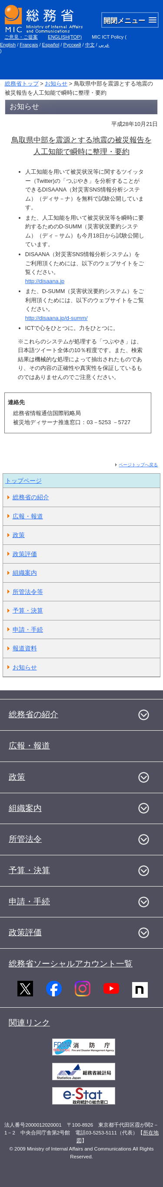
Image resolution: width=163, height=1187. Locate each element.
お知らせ (56, 83)
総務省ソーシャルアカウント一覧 (71, 963)
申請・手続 (28, 629)
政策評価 (25, 554)
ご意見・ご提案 (21, 37)
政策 (19, 534)
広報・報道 (28, 516)
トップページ (23, 480)
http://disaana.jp (44, 281)
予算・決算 (28, 610)
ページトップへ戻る (138, 464)
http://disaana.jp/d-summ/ (56, 318)
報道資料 (25, 648)
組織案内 (25, 572)
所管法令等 (28, 591)
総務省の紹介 (31, 497)
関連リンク (29, 1022)
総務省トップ (22, 83)
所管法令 (25, 839)
